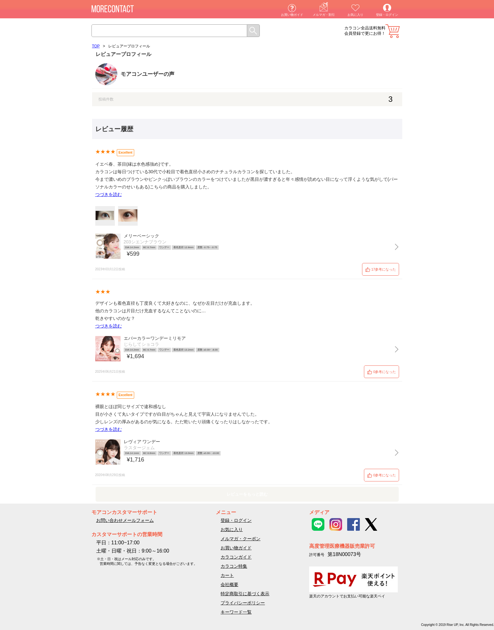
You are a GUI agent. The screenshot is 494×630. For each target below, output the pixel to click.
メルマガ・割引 (324, 14)
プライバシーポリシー (243, 602)
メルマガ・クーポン (240, 538)
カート (392, 31)
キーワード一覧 (236, 612)
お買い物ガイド (292, 14)
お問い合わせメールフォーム (125, 520)
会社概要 (229, 584)
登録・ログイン (387, 14)
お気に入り (355, 14)
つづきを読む (108, 194)
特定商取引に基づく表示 (245, 593)
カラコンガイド (236, 557)
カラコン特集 (234, 566)
